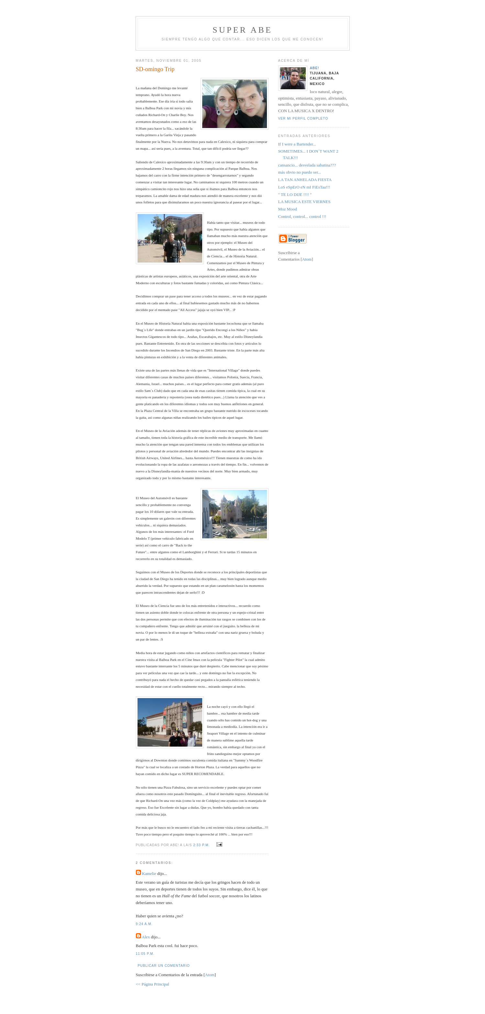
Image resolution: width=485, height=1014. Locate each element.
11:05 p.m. (145, 953)
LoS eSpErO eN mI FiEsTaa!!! (304, 187)
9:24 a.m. (144, 924)
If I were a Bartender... (297, 144)
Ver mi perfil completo (303, 118)
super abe (242, 30)
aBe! (314, 68)
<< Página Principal (152, 984)
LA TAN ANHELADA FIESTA (305, 179)
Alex (146, 936)
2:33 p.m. (202, 845)
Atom (210, 974)
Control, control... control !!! (302, 216)
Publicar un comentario (164, 965)
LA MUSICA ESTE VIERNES (304, 201)
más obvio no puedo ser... (299, 172)
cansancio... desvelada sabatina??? (307, 165)
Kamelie (149, 873)
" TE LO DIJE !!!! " (295, 194)
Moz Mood (287, 209)
